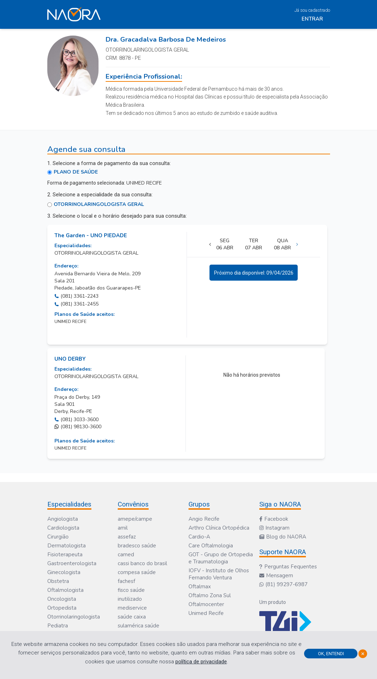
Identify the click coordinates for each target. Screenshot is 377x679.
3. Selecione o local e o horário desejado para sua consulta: (117, 216)
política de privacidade (201, 661)
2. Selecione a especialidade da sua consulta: (100, 194)
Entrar (312, 18)
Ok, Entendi (331, 653)
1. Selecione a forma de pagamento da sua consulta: (109, 163)
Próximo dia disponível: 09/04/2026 (253, 273)
